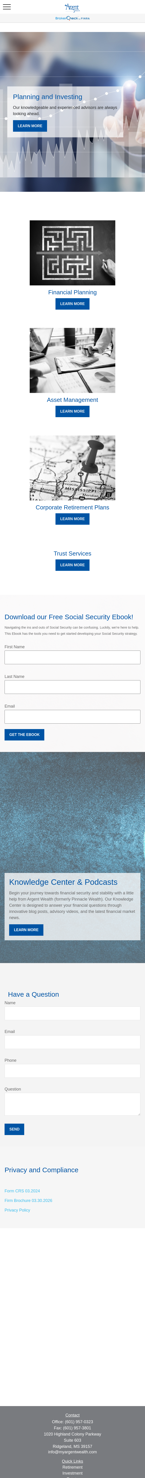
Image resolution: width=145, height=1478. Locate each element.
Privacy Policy (17, 1210)
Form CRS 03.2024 (22, 1191)
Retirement (72, 1467)
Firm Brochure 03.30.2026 (28, 1200)
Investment (72, 1473)
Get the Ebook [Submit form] (24, 735)
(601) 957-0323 (79, 1422)
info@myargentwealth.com (72, 1452)
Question (13, 1089)
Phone (10, 1060)
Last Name (14, 676)
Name (10, 1003)
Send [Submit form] (14, 1129)
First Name (15, 647)
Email (10, 706)
